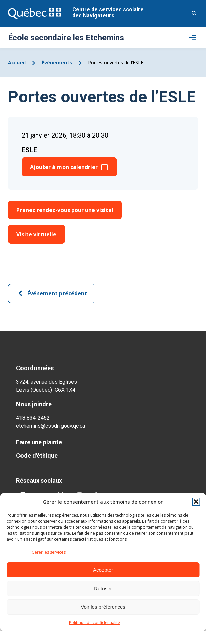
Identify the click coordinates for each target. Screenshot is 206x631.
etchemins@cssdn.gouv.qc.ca (50, 426)
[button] (196, 501)
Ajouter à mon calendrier (64, 167)
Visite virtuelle (36, 234)
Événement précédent (51, 293)
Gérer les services (49, 552)
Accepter (103, 570)
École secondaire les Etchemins (66, 38)
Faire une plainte (39, 442)
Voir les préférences (103, 607)
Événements (57, 62)
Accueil (17, 62)
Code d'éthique (37, 455)
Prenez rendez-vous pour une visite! (64, 210)
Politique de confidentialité (94, 622)
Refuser (103, 588)
